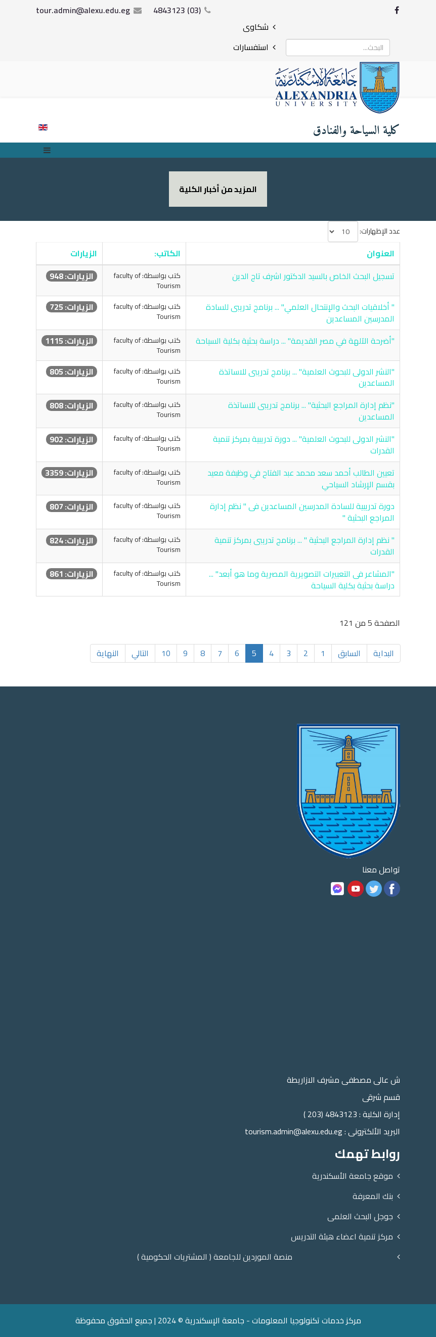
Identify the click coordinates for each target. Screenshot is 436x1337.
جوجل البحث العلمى (360, 1216)
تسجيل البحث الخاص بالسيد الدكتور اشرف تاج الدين (313, 276)
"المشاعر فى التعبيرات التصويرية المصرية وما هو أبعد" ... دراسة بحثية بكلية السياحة (302, 579)
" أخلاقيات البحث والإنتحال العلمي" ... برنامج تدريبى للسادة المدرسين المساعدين (300, 312)
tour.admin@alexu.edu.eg (83, 10)
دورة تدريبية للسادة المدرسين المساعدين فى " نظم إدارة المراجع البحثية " (302, 511)
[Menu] (49, 150)
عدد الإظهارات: (380, 231)
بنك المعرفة (373, 1196)
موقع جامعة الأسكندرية (352, 1175)
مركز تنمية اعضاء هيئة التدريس (342, 1236)
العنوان (381, 253)
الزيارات (83, 253)
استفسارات (251, 47)
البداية (383, 653)
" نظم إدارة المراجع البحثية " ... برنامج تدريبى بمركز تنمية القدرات (304, 545)
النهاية (108, 653)
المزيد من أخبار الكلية (218, 189)
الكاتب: (167, 253)
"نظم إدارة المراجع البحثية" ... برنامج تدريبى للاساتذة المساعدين (311, 410)
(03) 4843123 (177, 10)
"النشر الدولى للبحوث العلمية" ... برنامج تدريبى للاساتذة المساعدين (307, 377)
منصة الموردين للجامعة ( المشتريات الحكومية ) (214, 1256)
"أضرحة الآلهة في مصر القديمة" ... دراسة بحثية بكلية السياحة (295, 340)
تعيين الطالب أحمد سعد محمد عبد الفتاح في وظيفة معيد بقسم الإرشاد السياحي (301, 478)
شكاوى (256, 26)
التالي (140, 653)
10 (165, 653)
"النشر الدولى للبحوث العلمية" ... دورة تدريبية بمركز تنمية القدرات (304, 444)
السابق (349, 653)
